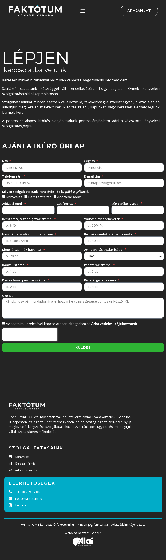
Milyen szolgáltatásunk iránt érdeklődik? (45, 192)
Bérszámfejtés (39, 197)
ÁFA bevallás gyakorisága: (104, 249)
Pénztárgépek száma (100, 280)
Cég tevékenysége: (125, 203)
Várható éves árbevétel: (102, 219)
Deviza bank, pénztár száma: (24, 280)
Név (5, 161)
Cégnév (90, 161)
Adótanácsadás (69, 197)
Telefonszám (12, 176)
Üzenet (7, 295)
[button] (83, 11)
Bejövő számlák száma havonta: (109, 234)
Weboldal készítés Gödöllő (83, 533)
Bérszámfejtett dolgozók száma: (27, 219)
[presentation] (29, 334)
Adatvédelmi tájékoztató (128, 524)
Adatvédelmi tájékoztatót (114, 323)
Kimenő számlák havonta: (22, 249)
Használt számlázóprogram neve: (28, 234)
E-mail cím (92, 176)
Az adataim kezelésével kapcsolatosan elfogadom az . (72, 323)
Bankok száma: (14, 265)
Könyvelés (14, 197)
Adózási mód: (13, 203)
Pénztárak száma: (98, 265)
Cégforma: (65, 203)
